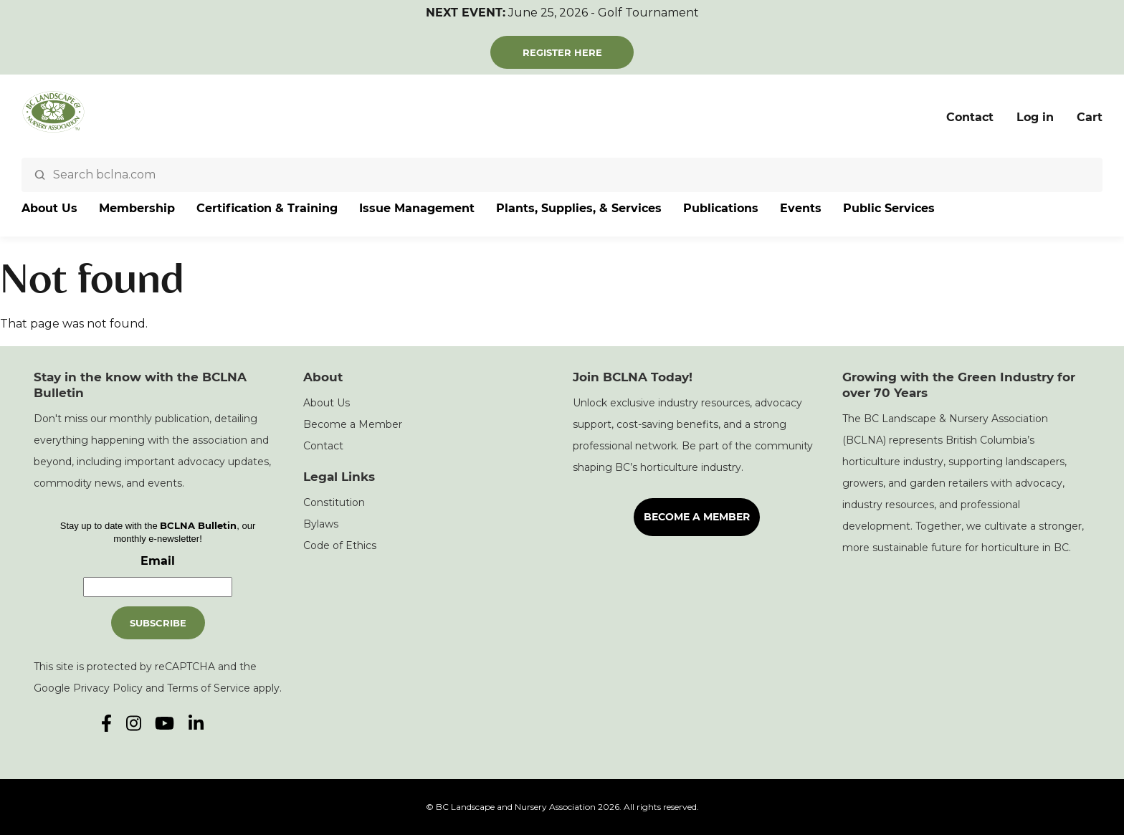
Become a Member (352, 424)
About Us (49, 208)
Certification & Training (267, 208)
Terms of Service (208, 688)
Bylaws (320, 523)
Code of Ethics (339, 545)
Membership (137, 208)
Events (800, 208)
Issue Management (417, 208)
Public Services (889, 208)
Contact (970, 117)
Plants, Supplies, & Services (579, 208)
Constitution (334, 502)
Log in (1035, 117)
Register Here (562, 52)
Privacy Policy (108, 688)
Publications (720, 208)
